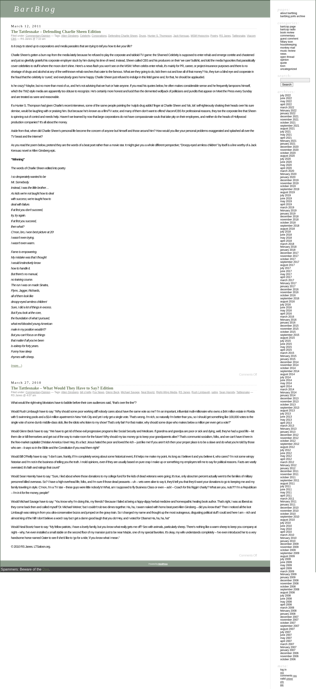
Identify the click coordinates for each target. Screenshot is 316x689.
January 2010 (287, 541)
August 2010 (287, 519)
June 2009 (286, 562)
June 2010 (286, 525)
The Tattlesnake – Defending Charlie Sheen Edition (56, 31)
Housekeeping (288, 44)
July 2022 (285, 95)
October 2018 (288, 222)
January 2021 (287, 143)
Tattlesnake (239, 35)
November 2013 (289, 401)
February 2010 (288, 538)
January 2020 (287, 177)
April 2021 (286, 137)
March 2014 (287, 389)
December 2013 (289, 398)
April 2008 (286, 604)
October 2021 (288, 122)
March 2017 (287, 280)
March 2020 (287, 171)
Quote (283, 62)
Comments (288, 675)
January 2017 (287, 286)
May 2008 (286, 601)
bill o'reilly (85, 392)
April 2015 (286, 349)
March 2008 (287, 607)
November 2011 (289, 474)
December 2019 (289, 180)
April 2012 (286, 459)
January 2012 (287, 468)
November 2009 (289, 547)
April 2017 (286, 277)
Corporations (99, 35)
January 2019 (287, 213)
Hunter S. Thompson (159, 35)
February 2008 (288, 610)
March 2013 (287, 425)
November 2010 (289, 510)
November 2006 (289, 656)
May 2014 (286, 383)
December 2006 (289, 653)
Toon (282, 65)
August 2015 (287, 337)
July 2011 (285, 486)
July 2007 (285, 632)
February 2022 (288, 110)
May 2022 (286, 101)
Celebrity (85, 35)
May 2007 (286, 638)
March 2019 (287, 207)
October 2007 (288, 622)
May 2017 (286, 274)
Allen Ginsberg (70, 35)
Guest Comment (289, 38)
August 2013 (287, 410)
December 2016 (289, 289)
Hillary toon (286, 41)
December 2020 (289, 146)
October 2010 (288, 513)
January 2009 (287, 577)
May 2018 (286, 237)
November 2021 (289, 119)
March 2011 (287, 498)
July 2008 (285, 595)
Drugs (142, 35)
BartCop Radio (288, 29)
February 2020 (288, 174)
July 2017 (285, 268)
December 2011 (289, 471)
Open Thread (287, 56)
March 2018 (287, 243)
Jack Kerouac (181, 35)
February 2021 (288, 140)
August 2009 (287, 556)
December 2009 (289, 543)
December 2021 (289, 116)
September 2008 (289, 589)
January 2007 (287, 650)
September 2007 (289, 625)
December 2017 (289, 253)
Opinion (45, 35)
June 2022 (286, 98)
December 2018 (289, 216)
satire (215, 392)
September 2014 (289, 371)
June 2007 (286, 634)
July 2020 (285, 158)
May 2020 (286, 165)
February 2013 (288, 428)
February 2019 (288, 210)
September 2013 (289, 407)
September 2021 (289, 125)
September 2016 (289, 298)
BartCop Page (288, 26)
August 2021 (287, 128)
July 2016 (285, 304)
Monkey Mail (287, 47)
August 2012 (287, 447)
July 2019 (285, 195)
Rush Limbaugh (201, 392)
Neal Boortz (148, 392)
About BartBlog (288, 13)
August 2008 (287, 592)
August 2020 (287, 155)
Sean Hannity (227, 392)
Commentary (33, 35)
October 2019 (288, 186)
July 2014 (285, 377)
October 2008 (288, 586)
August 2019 (287, 192)
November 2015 (289, 328)
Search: (285, 75)
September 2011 (289, 480)
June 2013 (286, 416)
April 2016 (286, 313)
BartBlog (35, 8)
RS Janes (225, 35)
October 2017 (288, 259)
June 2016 (286, 307)
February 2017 (288, 283)
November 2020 (289, 149)
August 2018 (287, 228)
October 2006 (288, 659)
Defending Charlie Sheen (123, 35)
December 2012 (289, 434)
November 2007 (289, 619)
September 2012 (289, 443)
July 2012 (285, 450)
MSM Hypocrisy (200, 35)
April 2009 (286, 568)
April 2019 (286, 204)
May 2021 (286, 134)
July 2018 (285, 231)
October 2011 (288, 477)
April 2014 (286, 386)
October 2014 (288, 368)
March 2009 (287, 571)
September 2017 (289, 262)
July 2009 (285, 559)
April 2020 (286, 168)
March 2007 (287, 644)
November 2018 (289, 219)
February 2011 (288, 501)
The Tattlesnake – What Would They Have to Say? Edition (62, 388)
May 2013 (286, 419)
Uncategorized (288, 69)
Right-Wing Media (166, 392)
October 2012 (288, 440)
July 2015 (285, 340)
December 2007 (289, 616)
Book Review (287, 32)
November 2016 (289, 292)
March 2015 (287, 352)
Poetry (214, 35)
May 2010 (286, 529)
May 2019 (286, 201)
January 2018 (287, 249)
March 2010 (287, 534)
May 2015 (286, 347)
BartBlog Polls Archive (292, 16)
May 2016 (286, 310)
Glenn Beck (112, 392)
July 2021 (285, 131)
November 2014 (289, 365)
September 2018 (289, 225)
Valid (286, 678)
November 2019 (289, 183)
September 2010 (289, 516)
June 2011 (286, 489)
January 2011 (287, 504)
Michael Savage (130, 392)
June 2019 (286, 198)
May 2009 (286, 565)
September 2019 (289, 189)
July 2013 (285, 413)
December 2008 (289, 580)
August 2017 (287, 265)
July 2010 (285, 522)
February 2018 (288, 246)
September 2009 (289, 553)
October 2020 (288, 153)
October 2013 (288, 404)
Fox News (98, 392)
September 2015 (289, 334)
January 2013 (287, 431)
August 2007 (287, 629)
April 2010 (286, 531)
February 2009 (288, 574)
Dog (45, 569)
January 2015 (287, 359)
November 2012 (289, 438)
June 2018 (286, 234)
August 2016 (287, 301)
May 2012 (286, 456)
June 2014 (286, 380)
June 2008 (286, 598)
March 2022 (287, 107)
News (283, 53)
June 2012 (286, 453)
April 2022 (286, 104)
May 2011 (286, 492)
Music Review (287, 50)
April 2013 (286, 422)
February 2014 (288, 392)
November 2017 (289, 256)
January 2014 (287, 395)
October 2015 (288, 331)
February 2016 (288, 319)
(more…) (16, 365)
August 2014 (287, 374)
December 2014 (289, 362)
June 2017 (286, 271)
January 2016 (287, 322)
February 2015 (288, 356)
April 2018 (286, 240)
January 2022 (287, 113)
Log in (283, 669)
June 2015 (286, 343)
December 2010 (289, 507)
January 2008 (287, 613)
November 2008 (289, 583)
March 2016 (287, 316)
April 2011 (286, 495)
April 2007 (286, 641)
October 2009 (288, 550)
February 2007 (288, 647)
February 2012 (288, 465)
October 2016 (288, 295)
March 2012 (287, 462)
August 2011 (287, 483)
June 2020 (286, 162)
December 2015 (289, 325)
